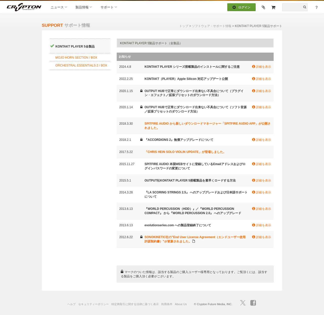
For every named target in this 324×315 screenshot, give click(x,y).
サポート (108, 7)
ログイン (241, 7)
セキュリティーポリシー (93, 304)
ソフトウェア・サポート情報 (211, 26)
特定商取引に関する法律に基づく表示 (135, 304)
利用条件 (166, 304)
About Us (181, 304)
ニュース (59, 7)
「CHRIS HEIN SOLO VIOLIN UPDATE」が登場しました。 (185, 152)
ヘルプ (71, 304)
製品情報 (83, 7)
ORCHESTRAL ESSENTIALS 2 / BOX (81, 65)
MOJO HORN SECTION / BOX (76, 57)
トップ (183, 26)
